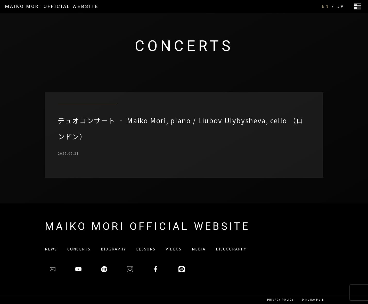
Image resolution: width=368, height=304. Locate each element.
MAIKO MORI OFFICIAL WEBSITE (52, 6)
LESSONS (146, 248)
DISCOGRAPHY (231, 248)
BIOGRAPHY (113, 248)
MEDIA (199, 248)
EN (326, 6)
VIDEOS (174, 248)
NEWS (51, 248)
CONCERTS (79, 248)
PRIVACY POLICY (280, 299)
